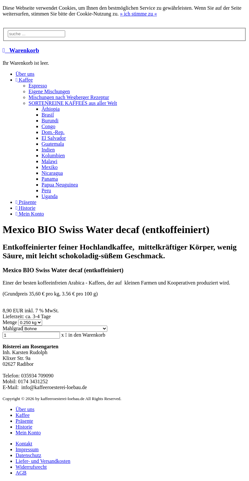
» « (138, 14)
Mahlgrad (13, 328)
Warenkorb (21, 50)
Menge (10, 322)
